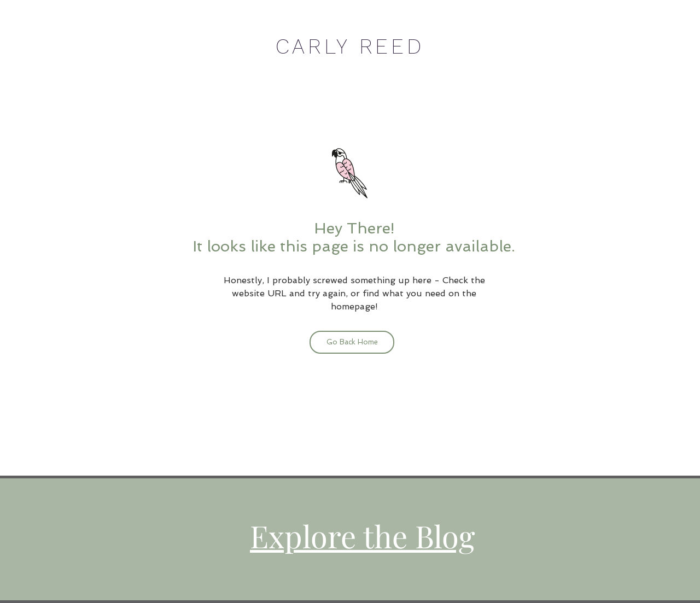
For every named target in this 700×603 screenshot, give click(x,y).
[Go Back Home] (352, 342)
